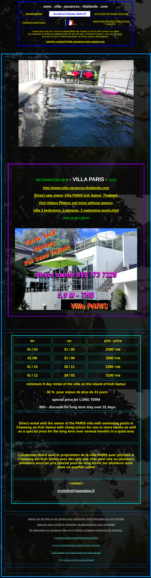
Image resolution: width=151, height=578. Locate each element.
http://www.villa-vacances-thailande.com (76, 188)
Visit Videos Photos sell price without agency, (76, 203)
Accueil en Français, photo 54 (69, 14)
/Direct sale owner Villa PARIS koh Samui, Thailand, (76, 195)
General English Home (33, 22)
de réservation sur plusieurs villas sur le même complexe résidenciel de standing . (76, 530)
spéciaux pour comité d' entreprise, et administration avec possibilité (76, 524)
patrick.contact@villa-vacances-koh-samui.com (75, 41)
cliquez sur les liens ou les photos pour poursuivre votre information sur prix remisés (76, 519)
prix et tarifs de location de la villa (111, 14)
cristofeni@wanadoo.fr (76, 491)
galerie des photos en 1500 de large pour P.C (111, 22)
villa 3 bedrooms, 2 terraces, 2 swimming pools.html (76, 210)
